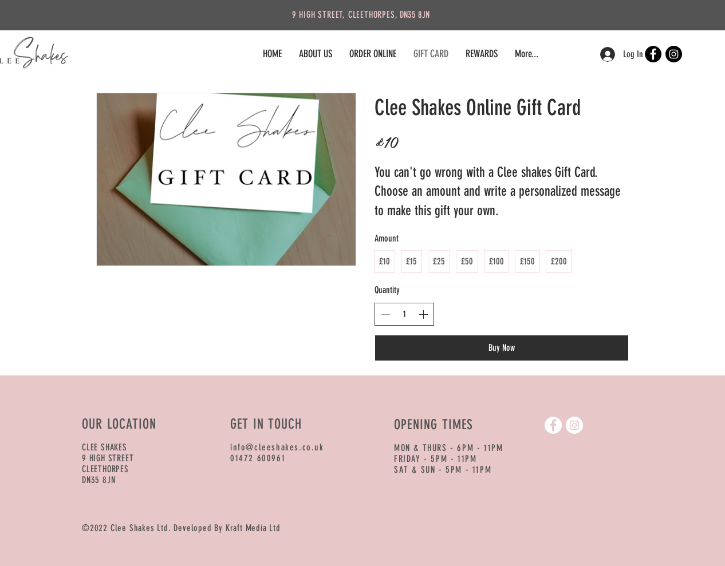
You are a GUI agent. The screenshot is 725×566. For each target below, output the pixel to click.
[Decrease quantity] (385, 314)
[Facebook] (653, 54)
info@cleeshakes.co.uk (277, 447)
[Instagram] (673, 54)
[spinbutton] (404, 314)
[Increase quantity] (423, 314)
